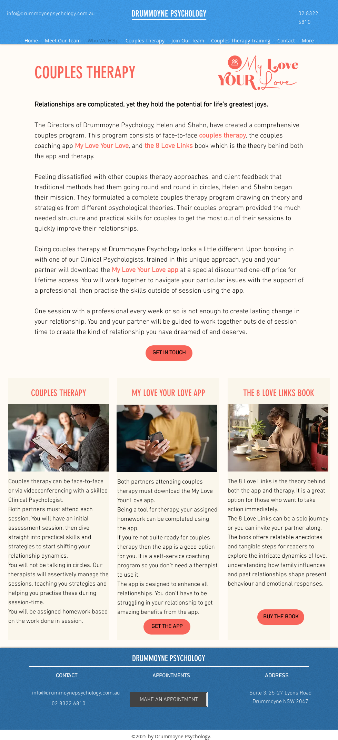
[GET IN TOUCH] (169, 353)
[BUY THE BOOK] (280, 617)
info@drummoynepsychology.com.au (76, 693)
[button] (169, 699)
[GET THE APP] (166, 627)
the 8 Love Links (169, 146)
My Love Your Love (102, 146)
